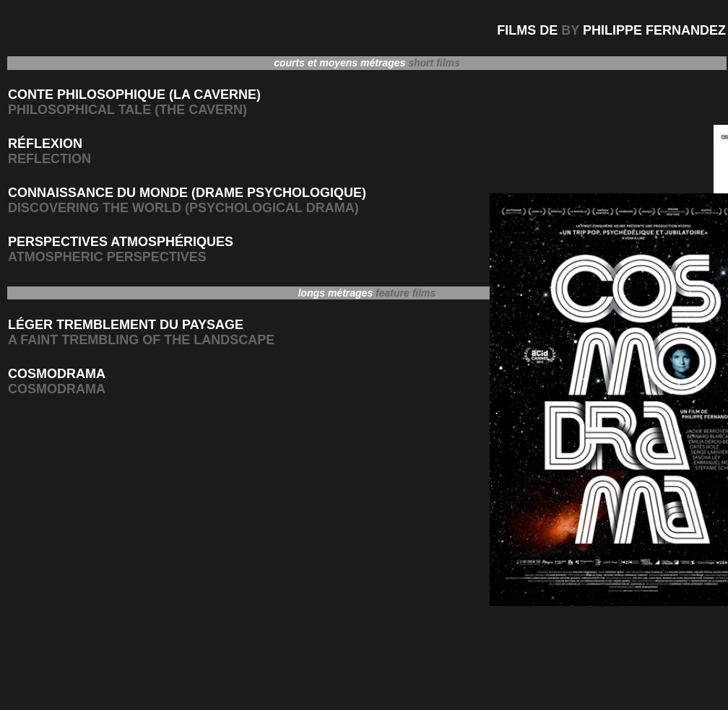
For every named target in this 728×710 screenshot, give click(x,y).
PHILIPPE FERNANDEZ (654, 30)
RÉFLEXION (45, 143)
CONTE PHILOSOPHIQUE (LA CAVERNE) (134, 94)
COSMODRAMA (56, 374)
